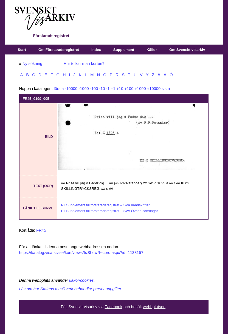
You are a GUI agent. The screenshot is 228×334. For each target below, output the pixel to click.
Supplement (123, 50)
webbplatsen (154, 307)
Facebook (113, 307)
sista (166, 88)
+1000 (140, 88)
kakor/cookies (81, 280)
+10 (119, 88)
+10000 (154, 88)
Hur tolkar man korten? (84, 63)
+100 (128, 88)
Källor (152, 50)
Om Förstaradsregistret (58, 50)
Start (22, 50)
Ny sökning (32, 63)
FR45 (41, 230)
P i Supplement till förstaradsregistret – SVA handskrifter (105, 205)
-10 (102, 88)
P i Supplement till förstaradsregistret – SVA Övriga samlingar (109, 211)
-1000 (83, 88)
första (59, 88)
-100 (94, 88)
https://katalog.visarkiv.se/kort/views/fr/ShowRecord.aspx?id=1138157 (81, 252)
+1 (113, 88)
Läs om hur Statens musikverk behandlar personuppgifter (70, 289)
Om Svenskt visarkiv (187, 50)
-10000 (71, 88)
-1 (108, 88)
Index (96, 50)
